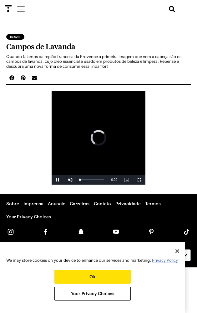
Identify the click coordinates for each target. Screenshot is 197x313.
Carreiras (79, 203)
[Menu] (20, 8)
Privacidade (128, 203)
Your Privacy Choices (28, 216)
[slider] (92, 179)
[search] (172, 9)
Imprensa (33, 203)
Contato (102, 203)
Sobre (12, 203)
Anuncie (56, 203)
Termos (153, 203)
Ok (92, 276)
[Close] (177, 251)
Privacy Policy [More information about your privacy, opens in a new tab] (165, 260)
